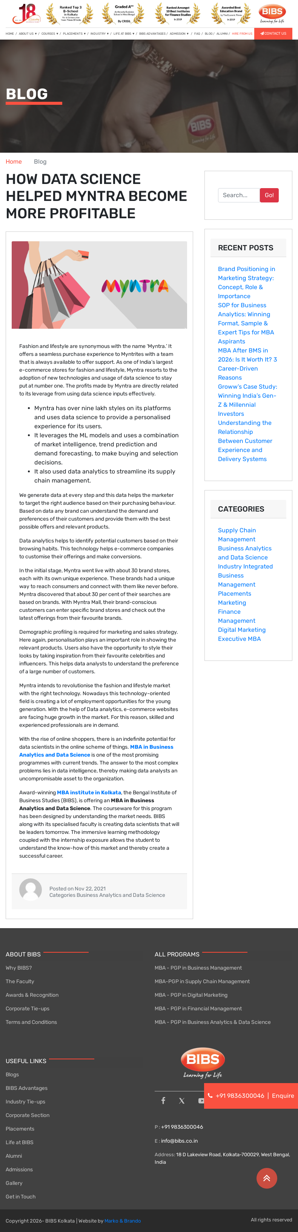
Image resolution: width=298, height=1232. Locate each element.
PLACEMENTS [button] (74, 33)
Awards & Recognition (32, 995)
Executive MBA (239, 638)
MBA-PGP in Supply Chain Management (202, 981)
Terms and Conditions (31, 1022)
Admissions (19, 1169)
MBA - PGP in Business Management (198, 968)
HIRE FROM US (242, 33)
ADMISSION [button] (180, 33)
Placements (234, 593)
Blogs (12, 1074)
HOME (11, 33)
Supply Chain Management (237, 535)
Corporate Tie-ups (27, 1008)
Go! (269, 195)
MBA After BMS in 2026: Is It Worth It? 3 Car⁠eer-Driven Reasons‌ (247, 364)
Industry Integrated (245, 566)
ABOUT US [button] (28, 33)
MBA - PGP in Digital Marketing (191, 995)
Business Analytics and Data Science (245, 553)
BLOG (208, 33)
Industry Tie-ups (25, 1102)
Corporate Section (27, 1115)
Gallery (14, 1183)
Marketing (232, 602)
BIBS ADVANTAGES (152, 33)
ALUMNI (222, 33)
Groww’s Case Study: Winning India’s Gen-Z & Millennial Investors (247, 400)
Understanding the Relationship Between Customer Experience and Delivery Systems (245, 441)
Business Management (236, 580)
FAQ (197, 33)
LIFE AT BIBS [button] (124, 33)
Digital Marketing (242, 629)
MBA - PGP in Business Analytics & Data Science (213, 1022)
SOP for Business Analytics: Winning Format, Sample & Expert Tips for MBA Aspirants (246, 323)
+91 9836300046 (181, 1127)
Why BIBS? (19, 968)
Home (14, 161)
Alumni (14, 1156)
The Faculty (20, 981)
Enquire (283, 1095)
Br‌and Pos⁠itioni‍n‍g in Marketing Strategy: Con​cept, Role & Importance (246, 282)
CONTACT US (273, 33)
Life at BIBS (20, 1142)
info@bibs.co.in (179, 1141)
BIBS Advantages (27, 1088)
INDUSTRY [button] (100, 33)
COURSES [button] (50, 33)
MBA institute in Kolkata (89, 792)
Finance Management (236, 616)
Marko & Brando (122, 1221)
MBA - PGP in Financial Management (198, 1008)
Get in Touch (21, 1197)
